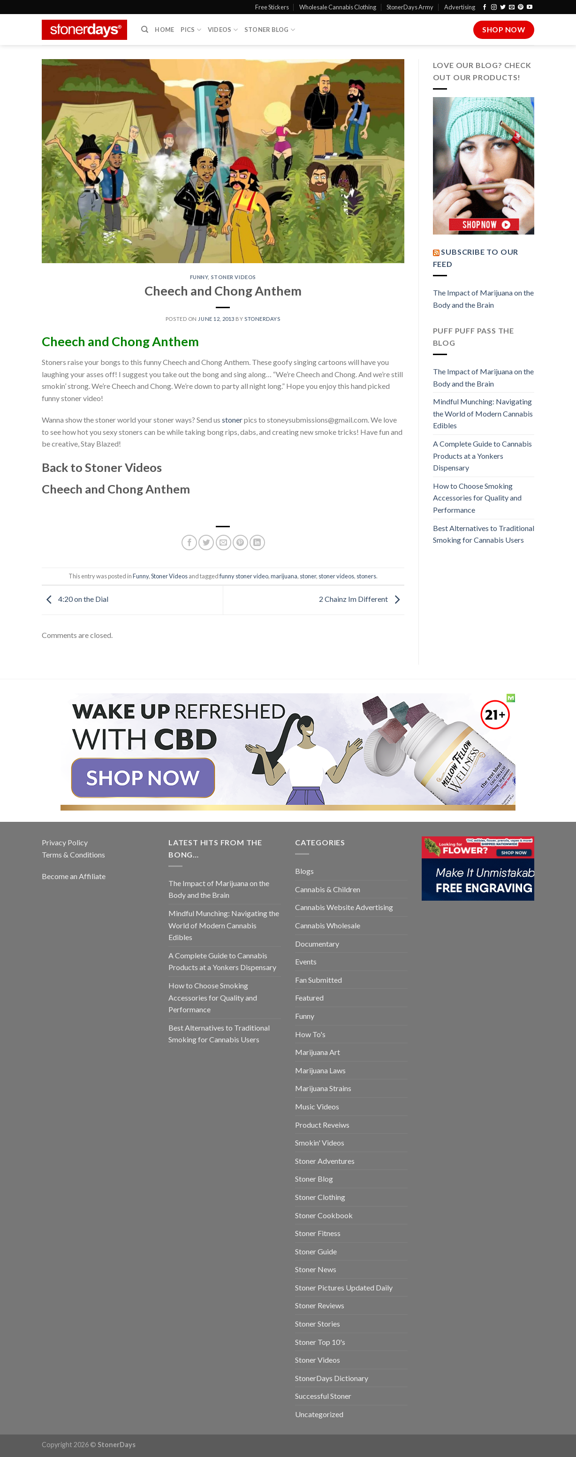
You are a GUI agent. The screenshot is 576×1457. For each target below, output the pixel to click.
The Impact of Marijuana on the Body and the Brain (483, 298)
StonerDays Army (410, 7)
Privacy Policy (65, 842)
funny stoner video (244, 576)
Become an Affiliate (74, 876)
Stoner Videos (233, 277)
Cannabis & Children (327, 889)
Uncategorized (319, 1414)
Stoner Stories (317, 1323)
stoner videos (336, 576)
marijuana (284, 576)
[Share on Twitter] (206, 542)
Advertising (459, 7)
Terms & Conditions (73, 854)
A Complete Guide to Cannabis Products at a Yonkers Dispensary (482, 455)
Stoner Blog (269, 29)
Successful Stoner (323, 1395)
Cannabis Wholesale (327, 925)
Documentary (317, 943)
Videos (223, 29)
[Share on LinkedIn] (257, 542)
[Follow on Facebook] (484, 7)
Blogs (304, 870)
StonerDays (262, 319)
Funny (199, 277)
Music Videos (317, 1106)
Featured (309, 997)
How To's (310, 1034)
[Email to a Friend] (223, 542)
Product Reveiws (322, 1124)
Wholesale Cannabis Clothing (337, 7)
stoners (366, 576)
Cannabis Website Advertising (344, 907)
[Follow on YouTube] (529, 7)
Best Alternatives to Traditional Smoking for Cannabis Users (483, 534)
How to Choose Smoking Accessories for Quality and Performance (477, 497)
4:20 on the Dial (75, 598)
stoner (232, 419)
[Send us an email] (512, 7)
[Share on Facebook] (189, 542)
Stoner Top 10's (320, 1341)
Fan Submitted (318, 979)
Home (164, 29)
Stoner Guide (316, 1251)
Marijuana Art (317, 1051)
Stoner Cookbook (324, 1215)
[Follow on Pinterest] (520, 7)
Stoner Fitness (318, 1233)
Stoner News (315, 1269)
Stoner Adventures (325, 1160)
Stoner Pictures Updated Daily (344, 1287)
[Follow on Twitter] (503, 7)
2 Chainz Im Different (361, 598)
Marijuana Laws (320, 1070)
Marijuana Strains (323, 1088)
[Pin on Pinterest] (240, 542)
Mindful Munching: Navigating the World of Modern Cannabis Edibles (483, 413)
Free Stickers (272, 7)
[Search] (144, 29)
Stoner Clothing (320, 1196)
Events (306, 961)
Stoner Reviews (319, 1305)
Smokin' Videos (319, 1142)
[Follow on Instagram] (494, 7)
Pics (191, 29)
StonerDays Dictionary (331, 1378)
